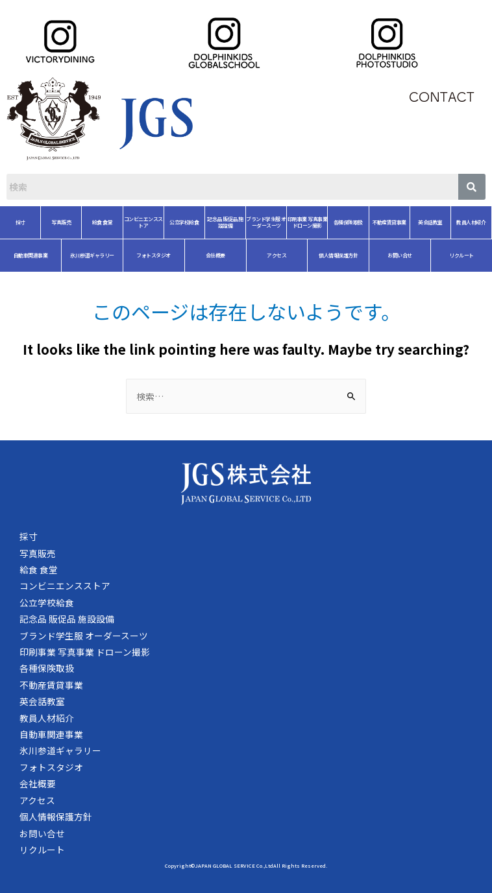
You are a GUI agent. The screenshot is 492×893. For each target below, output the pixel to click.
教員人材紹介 (422, 222)
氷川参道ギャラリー (44, 255)
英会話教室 (382, 222)
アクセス (228, 255)
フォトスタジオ (105, 255)
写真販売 (37, 553)
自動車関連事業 (51, 734)
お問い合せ (351, 255)
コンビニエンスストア (95, 222)
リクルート (413, 255)
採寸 (28, 536)
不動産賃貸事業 (341, 222)
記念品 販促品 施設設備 (177, 222)
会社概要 (167, 255)
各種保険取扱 (300, 222)
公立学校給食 (136, 222)
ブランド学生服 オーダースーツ (218, 222)
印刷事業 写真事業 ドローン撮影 (260, 222)
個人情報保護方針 (290, 255)
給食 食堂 (54, 222)
